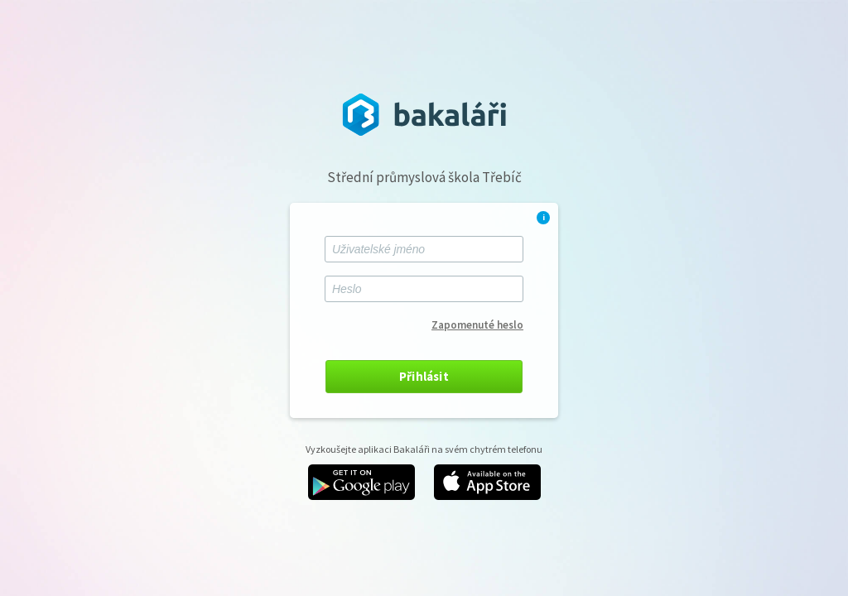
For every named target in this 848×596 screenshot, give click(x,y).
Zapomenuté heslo (477, 325)
